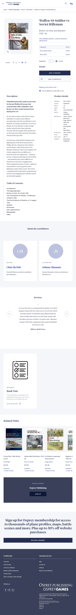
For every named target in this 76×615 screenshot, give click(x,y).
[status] (51, 61)
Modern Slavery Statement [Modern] (11, 571)
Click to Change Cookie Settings (13, 577)
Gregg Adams (49, 462)
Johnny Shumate (51, 267)
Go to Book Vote (12, 404)
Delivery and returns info (48, 87)
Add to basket (55, 73)
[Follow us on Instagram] (9, 590)
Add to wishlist (54, 79)
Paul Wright (7, 462)
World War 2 (29, 10)
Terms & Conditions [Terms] (9, 568)
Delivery (41, 568)
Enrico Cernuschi (28, 462)
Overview (6, 561)
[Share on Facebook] (13, 62)
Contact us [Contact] (42, 564)
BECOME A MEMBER (38, 540)
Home (5, 10)
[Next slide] (66, 313)
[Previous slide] (9, 313)
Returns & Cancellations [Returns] (46, 571)
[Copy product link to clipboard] (25, 62)
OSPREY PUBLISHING (14, 10)
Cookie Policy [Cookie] (7, 573)
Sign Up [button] (38, 494)
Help (40, 561)
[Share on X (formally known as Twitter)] (16, 62)
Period (23, 10)
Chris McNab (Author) (46, 39)
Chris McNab (14, 267)
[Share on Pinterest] (19, 62)
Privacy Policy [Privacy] (7, 564)
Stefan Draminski (70, 462)
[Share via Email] (22, 62)
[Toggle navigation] (3, 3)
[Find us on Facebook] (5, 590)
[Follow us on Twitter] (13, 590)
